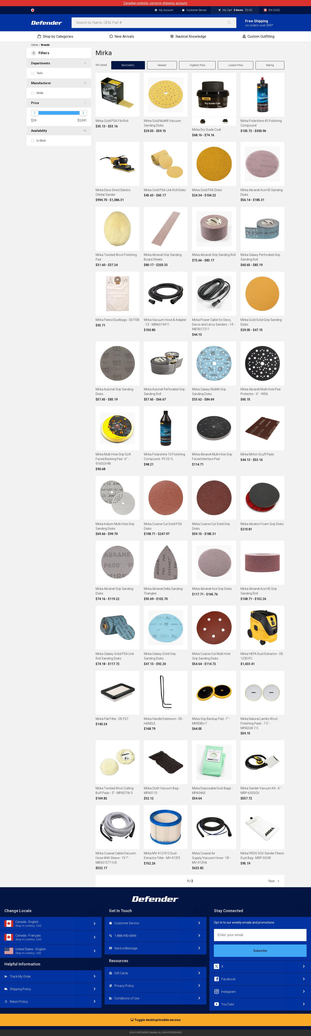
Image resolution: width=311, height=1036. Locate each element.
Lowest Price (235, 65)
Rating (270, 65)
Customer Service (194, 10)
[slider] (34, 113)
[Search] (231, 22)
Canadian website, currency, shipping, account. (155, 3)
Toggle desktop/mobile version (156, 1020)
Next (274, 881)
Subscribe (260, 950)
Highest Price (197, 65)
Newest (162, 65)
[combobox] (154, 22)
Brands (45, 45)
